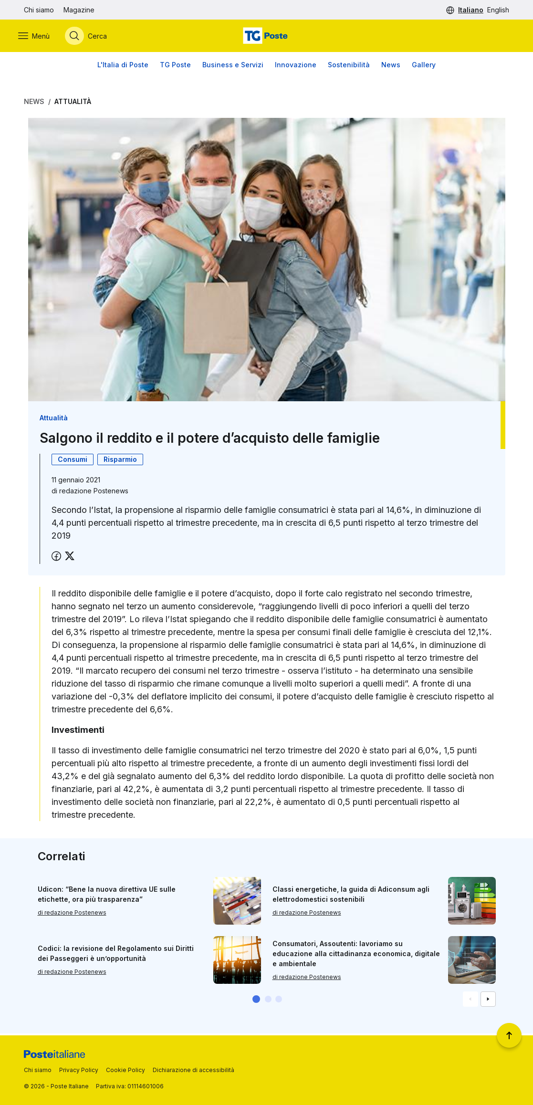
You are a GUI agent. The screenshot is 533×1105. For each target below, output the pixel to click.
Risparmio (120, 461)
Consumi (72, 461)
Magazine (78, 10)
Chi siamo (39, 10)
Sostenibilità (349, 67)
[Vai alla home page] (266, 36)
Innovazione (295, 67)
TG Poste (175, 67)
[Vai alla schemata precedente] (470, 1001)
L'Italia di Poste (122, 67)
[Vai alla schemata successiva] (488, 1001)
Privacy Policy (78, 1070)
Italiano (470, 10)
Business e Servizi (232, 67)
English (498, 10)
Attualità (72, 103)
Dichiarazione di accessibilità (193, 1070)
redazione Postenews (93, 493)
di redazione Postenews (72, 914)
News (390, 67)
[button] (256, 1001)
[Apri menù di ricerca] (92, 36)
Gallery (424, 67)
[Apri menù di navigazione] (39, 36)
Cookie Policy (125, 1070)
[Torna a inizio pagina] (509, 1035)
